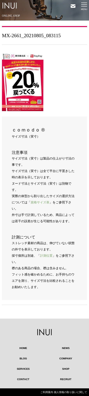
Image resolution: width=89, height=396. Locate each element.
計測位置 (46, 255)
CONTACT (23, 379)
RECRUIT (66, 379)
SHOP (65, 368)
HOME (23, 348)
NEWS (66, 348)
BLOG (23, 358)
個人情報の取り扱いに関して (70, 392)
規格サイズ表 (40, 202)
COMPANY (65, 358)
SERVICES (23, 368)
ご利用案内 (46, 392)
